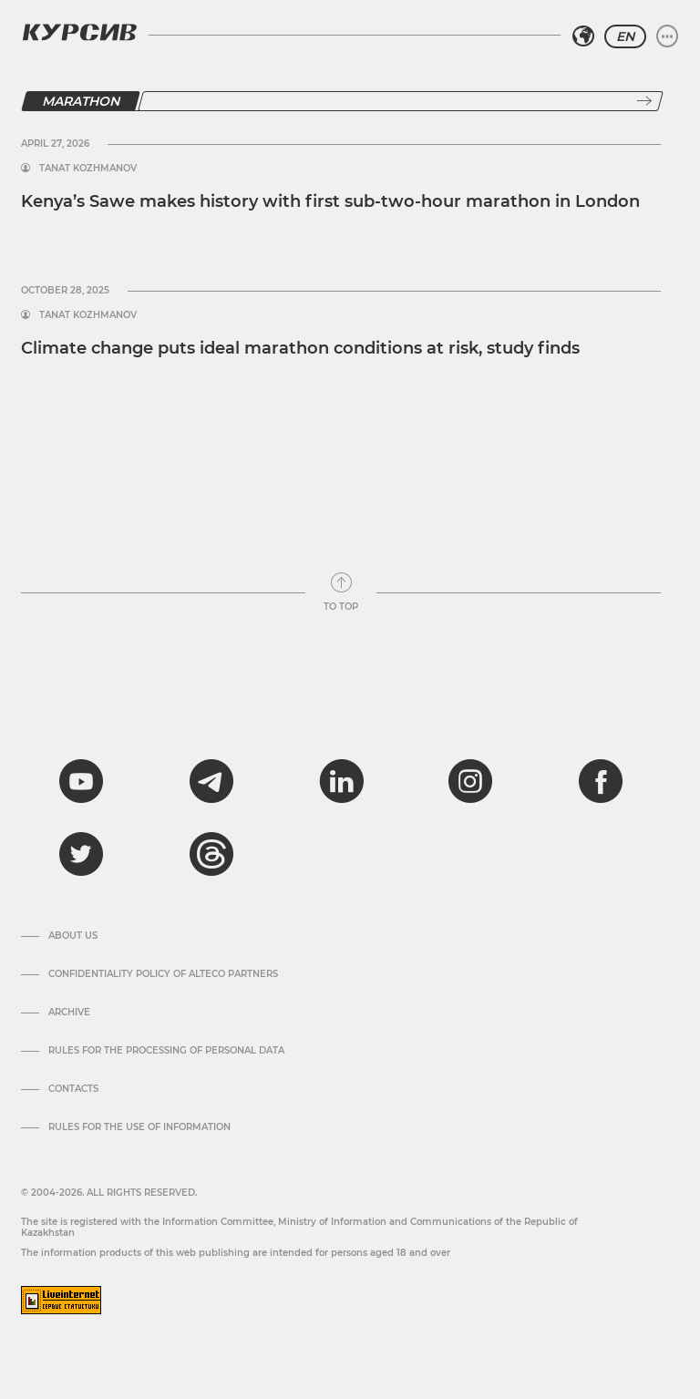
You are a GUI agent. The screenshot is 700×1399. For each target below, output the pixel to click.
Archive (69, 1012)
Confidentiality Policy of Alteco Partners (163, 974)
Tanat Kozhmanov (88, 168)
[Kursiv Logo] (79, 32)
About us (73, 936)
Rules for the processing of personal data (166, 1050)
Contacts (73, 1089)
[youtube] (81, 781)
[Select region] (583, 36)
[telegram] (211, 781)
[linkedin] (341, 781)
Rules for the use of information (139, 1127)
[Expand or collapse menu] (667, 36)
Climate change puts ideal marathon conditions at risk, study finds (300, 348)
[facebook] (601, 781)
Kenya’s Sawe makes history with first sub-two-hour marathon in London (330, 201)
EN (625, 36)
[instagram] (470, 781)
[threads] (211, 854)
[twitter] (81, 854)
